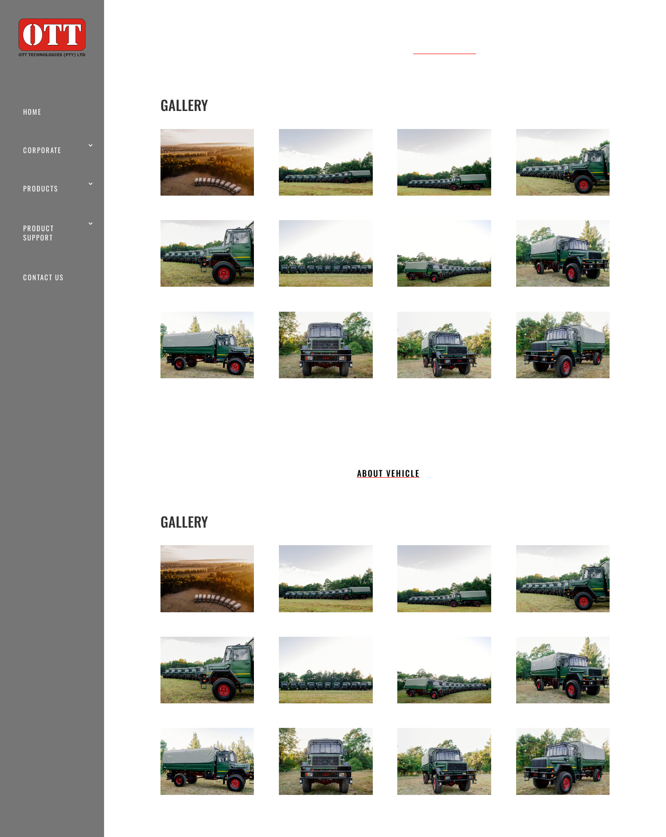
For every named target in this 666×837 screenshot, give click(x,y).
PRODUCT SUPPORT (38, 232)
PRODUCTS (40, 188)
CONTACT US (43, 277)
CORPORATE (42, 150)
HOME (32, 111)
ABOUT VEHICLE (444, 49)
